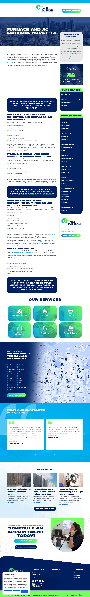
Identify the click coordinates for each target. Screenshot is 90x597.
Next (80, 434)
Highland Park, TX (67, 59)
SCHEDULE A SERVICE (71, 10)
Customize (8, 591)
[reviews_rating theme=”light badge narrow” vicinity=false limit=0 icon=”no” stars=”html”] (70, 207)
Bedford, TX (65, 29)
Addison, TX (65, 21)
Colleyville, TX (66, 35)
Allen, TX (64, 24)
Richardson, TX (66, 92)
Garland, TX (65, 54)
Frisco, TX (64, 51)
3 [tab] (46, 450)
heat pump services (30, 140)
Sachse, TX (64, 101)
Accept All (24, 591)
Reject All (16, 591)
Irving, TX (64, 65)
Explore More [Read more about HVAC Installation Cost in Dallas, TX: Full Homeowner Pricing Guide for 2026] (37, 502)
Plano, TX (71, 87)
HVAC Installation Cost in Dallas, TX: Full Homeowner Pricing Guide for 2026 (44, 491)
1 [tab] (43, 450)
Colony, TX (64, 106)
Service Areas (78, 15)
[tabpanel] (27, 434)
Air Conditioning (21, 15)
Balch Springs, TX (66, 26)
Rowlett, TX (65, 98)
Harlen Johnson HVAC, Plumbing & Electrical (24, 243)
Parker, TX (64, 84)
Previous (9, 434)
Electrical (36, 15)
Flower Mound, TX (67, 48)
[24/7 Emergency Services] (63, 5)
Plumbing (43, 15)
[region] (16, 583)
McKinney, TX (65, 76)
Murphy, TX (64, 79)
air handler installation (45, 228)
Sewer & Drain (69, 15)
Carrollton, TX (71, 32)
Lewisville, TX (65, 70)
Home (7, 14)
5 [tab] (48, 450)
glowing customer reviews (39, 181)
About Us (13, 15)
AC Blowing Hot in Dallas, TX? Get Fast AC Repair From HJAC (19, 491)
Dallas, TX (64, 40)
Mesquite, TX (65, 73)
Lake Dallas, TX (66, 68)
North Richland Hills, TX (69, 81)
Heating (29, 15)
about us (27, 86)
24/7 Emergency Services (72, 5)
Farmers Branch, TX (67, 46)
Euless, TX (64, 43)
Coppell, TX (65, 37)
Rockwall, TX (65, 95)
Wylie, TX (64, 112)
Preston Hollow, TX (67, 90)
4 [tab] (47, 450)
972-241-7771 (71, 7)
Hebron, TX (64, 57)
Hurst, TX (64, 62)
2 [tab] (45, 450)
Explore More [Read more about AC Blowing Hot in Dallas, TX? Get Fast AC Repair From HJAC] (11, 502)
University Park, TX (67, 109)
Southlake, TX (65, 103)
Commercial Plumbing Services (56, 15)
